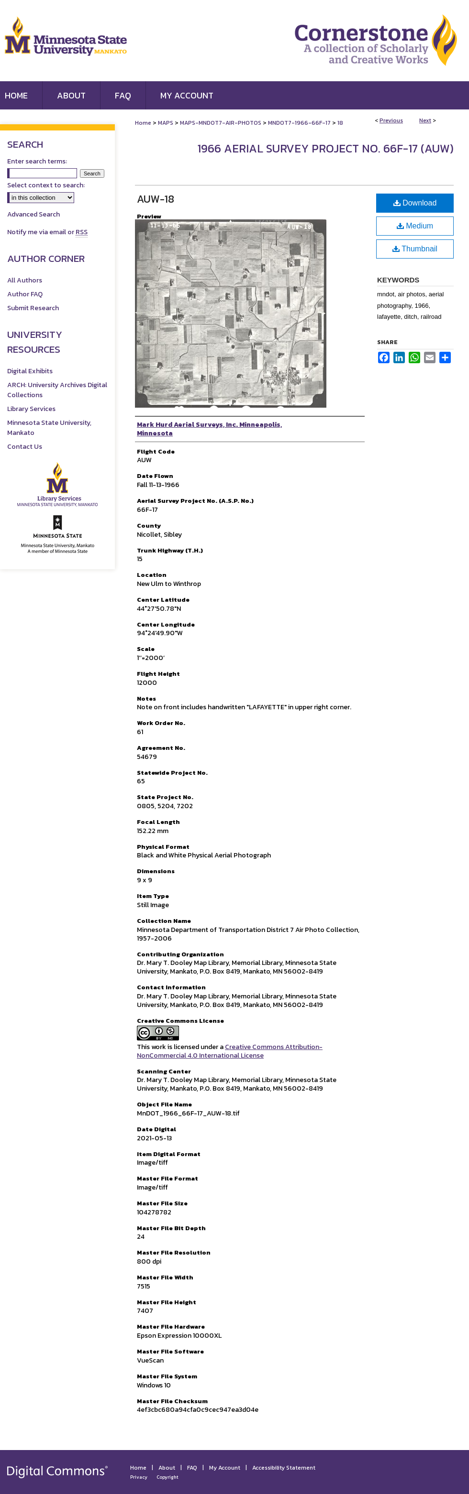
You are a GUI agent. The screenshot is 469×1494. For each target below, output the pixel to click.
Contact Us (24, 447)
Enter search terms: (37, 161)
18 (340, 123)
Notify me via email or (47, 232)
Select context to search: (46, 185)
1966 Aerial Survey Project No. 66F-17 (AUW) (325, 148)
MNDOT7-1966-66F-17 (299, 123)
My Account (224, 1467)
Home (143, 123)
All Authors (24, 280)
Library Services (31, 409)
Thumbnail (414, 249)
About (166, 1467)
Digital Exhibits (30, 371)
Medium (415, 226)
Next (425, 120)
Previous (391, 120)
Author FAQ (25, 294)
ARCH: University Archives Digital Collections (57, 390)
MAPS (165, 123)
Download (415, 203)
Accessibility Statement (283, 1467)
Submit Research (33, 308)
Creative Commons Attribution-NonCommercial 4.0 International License (230, 1051)
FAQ (192, 1467)
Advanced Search (33, 214)
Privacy (138, 1477)
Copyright (167, 1477)
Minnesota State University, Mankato (49, 428)
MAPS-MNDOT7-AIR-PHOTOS (220, 123)
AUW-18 (155, 199)
